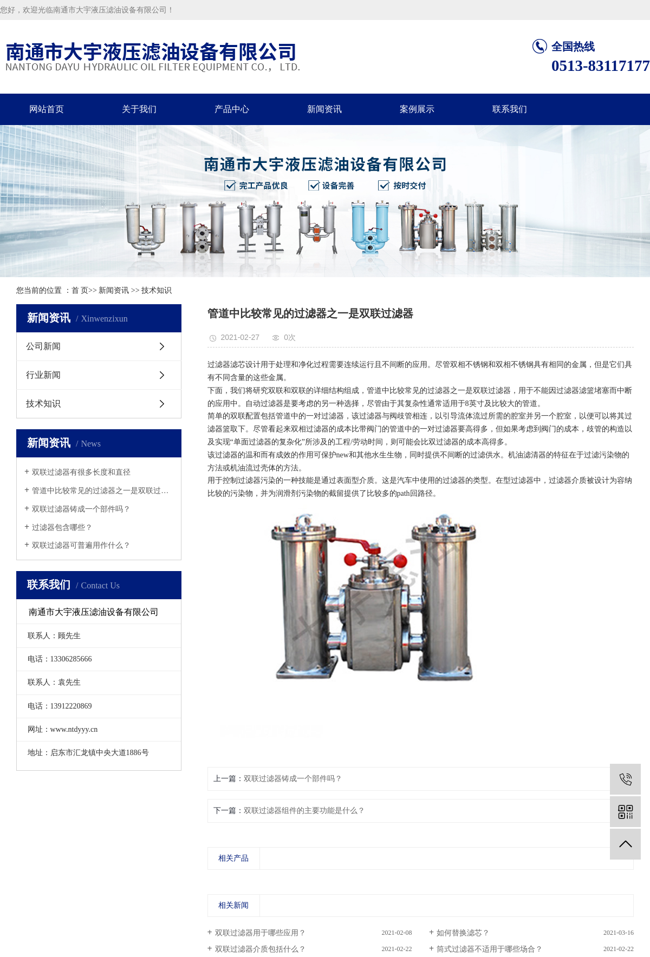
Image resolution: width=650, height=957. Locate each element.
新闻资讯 (324, 109)
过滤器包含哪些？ (62, 527)
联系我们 (509, 109)
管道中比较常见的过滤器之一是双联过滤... (102, 491)
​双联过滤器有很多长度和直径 (81, 472)
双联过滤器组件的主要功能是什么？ (304, 811)
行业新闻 (43, 374)
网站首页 (46, 109)
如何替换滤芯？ (463, 933)
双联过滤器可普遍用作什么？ (81, 545)
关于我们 (139, 109)
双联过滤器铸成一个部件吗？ (81, 509)
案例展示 (417, 109)
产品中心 (231, 109)
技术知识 (156, 290)
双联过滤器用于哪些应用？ (260, 933)
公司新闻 (43, 346)
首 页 (80, 290)
